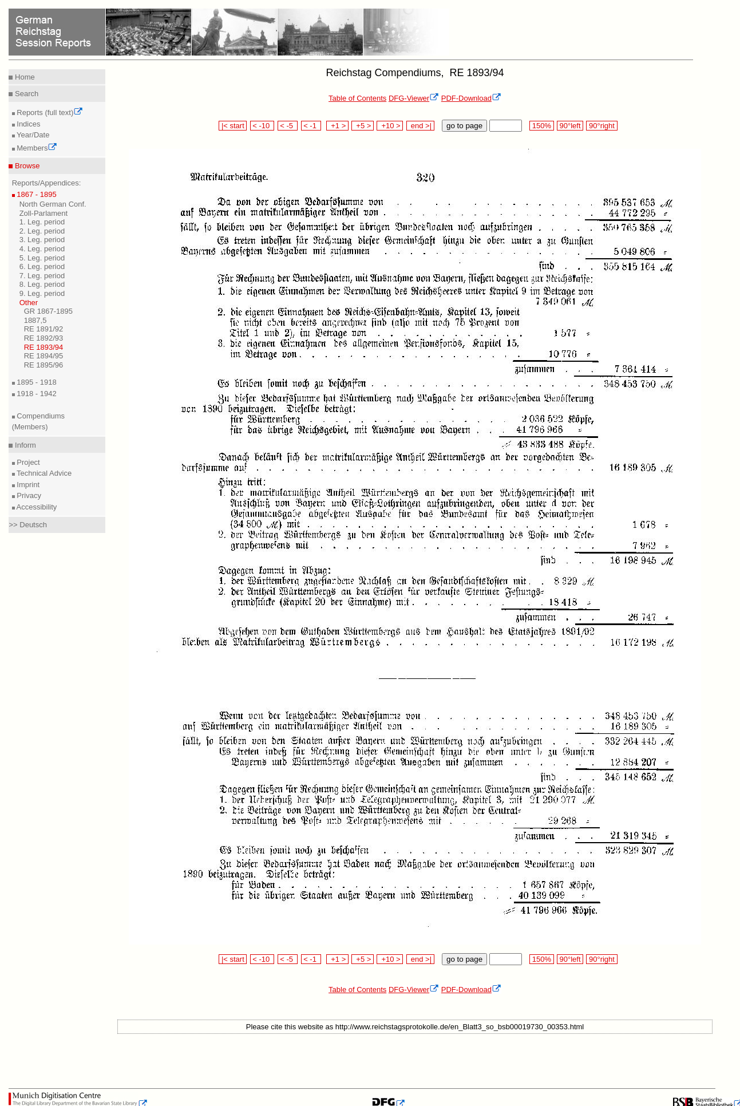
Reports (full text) (49, 112)
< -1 (311, 125)
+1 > (337, 125)
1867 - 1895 (36, 194)
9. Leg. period (42, 293)
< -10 (262, 125)
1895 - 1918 (36, 382)
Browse (26, 165)
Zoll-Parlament (43, 213)
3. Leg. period (42, 239)
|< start (232, 125)
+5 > (362, 125)
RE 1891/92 (44, 329)
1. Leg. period (42, 222)
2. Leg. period (42, 231)
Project (27, 462)
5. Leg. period (42, 258)
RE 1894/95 (44, 355)
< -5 (288, 125)
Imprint (27, 484)
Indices (28, 124)
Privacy (28, 495)
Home (23, 77)
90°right (601, 125)
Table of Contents (357, 98)
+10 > (389, 125)
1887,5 (35, 320)
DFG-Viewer (414, 98)
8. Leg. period (42, 284)
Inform (24, 445)
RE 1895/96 (44, 365)
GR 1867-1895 (48, 311)
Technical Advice (43, 473)
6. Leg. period (42, 266)
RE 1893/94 (44, 347)
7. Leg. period (42, 275)
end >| (420, 125)
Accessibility (36, 507)
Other (28, 302)
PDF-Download (471, 98)
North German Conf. (52, 204)
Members (36, 148)
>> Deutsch (28, 524)
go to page (464, 125)
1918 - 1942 (36, 393)
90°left (570, 125)
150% (541, 125)
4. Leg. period (42, 248)
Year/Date (32, 135)
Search (25, 93)
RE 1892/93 (44, 338)
